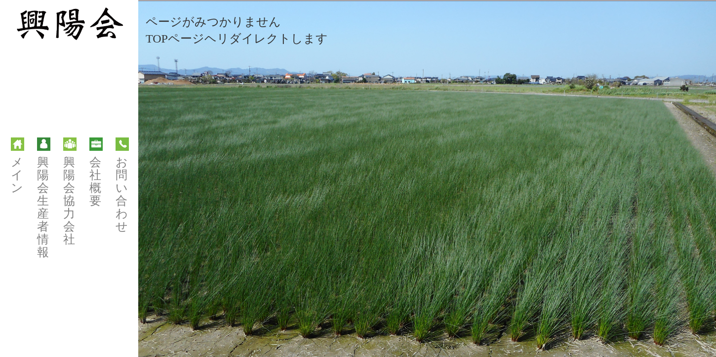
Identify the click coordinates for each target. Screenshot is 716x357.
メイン (17, 165)
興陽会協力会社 (70, 191)
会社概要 (96, 172)
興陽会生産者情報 (43, 198)
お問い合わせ (122, 185)
